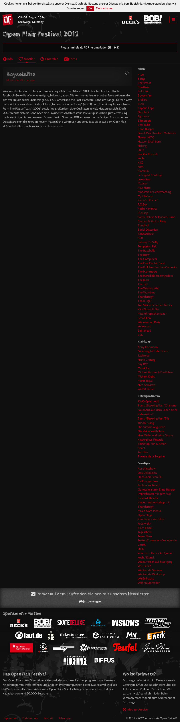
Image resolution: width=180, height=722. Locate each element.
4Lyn (141, 74)
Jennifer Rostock (148, 154)
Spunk (141, 448)
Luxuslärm (144, 179)
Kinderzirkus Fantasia (150, 439)
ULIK (141, 549)
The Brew (144, 254)
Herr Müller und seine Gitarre (155, 435)
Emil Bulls (144, 125)
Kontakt (48, 718)
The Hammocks (147, 271)
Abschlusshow (147, 468)
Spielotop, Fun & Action (152, 443)
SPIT (140, 238)
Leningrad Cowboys (150, 175)
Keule (141, 158)
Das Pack (143, 112)
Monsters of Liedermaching (154, 192)
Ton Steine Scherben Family (155, 305)
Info (8, 59)
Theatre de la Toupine (151, 456)
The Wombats (146, 292)
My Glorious (145, 196)
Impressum (10, 718)
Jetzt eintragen (90, 601)
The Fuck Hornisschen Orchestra (157, 267)
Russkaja (143, 213)
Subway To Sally (148, 242)
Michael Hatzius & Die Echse (155, 372)
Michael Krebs (146, 376)
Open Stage (145, 515)
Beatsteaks (144, 83)
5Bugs (141, 78)
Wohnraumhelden (149, 582)
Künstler (27, 59)
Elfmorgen (144, 120)
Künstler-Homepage (20, 80)
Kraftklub (143, 171)
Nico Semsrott (146, 385)
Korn (140, 166)
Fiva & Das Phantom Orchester (157, 133)
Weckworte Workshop (151, 574)
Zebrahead (144, 330)
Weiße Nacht (145, 578)
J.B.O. (141, 150)
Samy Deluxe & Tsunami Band (156, 217)
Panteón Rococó (148, 200)
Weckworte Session (150, 570)
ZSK (140, 334)
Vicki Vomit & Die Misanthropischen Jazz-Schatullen (152, 314)
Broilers (142, 99)
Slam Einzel (145, 528)
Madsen (143, 183)
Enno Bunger (146, 129)
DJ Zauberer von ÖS (150, 477)
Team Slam (145, 536)
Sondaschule (146, 234)
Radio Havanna (147, 208)
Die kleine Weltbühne (151, 431)
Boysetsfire (144, 95)
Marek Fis (143, 368)
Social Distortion (148, 229)
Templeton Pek (147, 246)
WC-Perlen (144, 566)
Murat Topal (145, 380)
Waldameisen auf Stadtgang (155, 561)
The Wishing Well (148, 288)
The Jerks (143, 280)
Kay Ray (143, 364)
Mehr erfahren (104, 8)
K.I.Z (140, 162)
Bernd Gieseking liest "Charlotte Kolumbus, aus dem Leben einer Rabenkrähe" (157, 410)
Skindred (143, 225)
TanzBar (143, 452)
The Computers (147, 259)
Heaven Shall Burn (149, 141)
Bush (141, 104)
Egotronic (143, 116)
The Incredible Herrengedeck (155, 275)
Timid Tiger (144, 301)
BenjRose (143, 87)
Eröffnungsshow (148, 481)
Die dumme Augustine (151, 427)
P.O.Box (142, 204)
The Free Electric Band (151, 263)
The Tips (143, 284)
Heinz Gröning (146, 359)
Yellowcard (144, 326)
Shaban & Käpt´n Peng (152, 221)
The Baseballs (146, 250)
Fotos (70, 59)
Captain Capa (146, 108)
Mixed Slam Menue (149, 511)
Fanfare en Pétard (148, 485)
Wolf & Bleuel (146, 389)
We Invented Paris (149, 322)
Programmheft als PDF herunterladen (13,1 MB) (90, 47)
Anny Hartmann (148, 347)
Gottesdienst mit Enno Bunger (156, 489)
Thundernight (146, 296)
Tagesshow (145, 532)
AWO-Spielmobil (148, 401)
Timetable (49, 59)
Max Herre (144, 187)
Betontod (143, 91)
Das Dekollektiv (147, 472)
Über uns (64, 718)
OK (90, 8)
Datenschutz (30, 718)
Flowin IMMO (146, 137)
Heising (142, 145)
